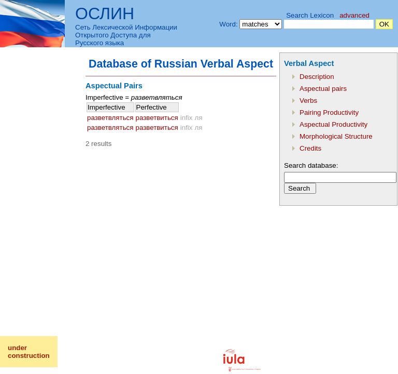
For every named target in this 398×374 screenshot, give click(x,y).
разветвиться (157, 118)
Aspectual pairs (323, 88)
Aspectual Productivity (333, 124)
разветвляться (110, 118)
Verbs (308, 100)
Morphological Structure (336, 136)
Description (317, 77)
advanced (354, 15)
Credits (310, 148)
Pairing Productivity (329, 112)
